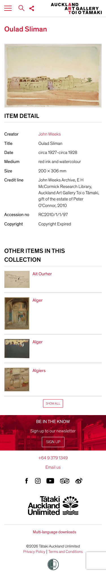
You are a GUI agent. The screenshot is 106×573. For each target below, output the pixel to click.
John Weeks (49, 134)
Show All (53, 403)
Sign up (53, 442)
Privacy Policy (34, 552)
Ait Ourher (42, 274)
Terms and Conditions (65, 552)
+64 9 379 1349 (53, 458)
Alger (38, 300)
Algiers (39, 370)
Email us (53, 467)
